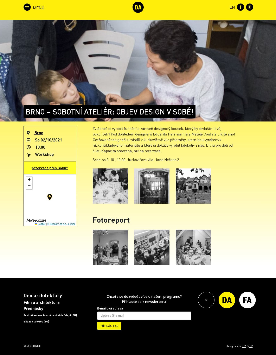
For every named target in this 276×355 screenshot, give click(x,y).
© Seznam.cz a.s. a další (61, 224)
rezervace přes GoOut (50, 168)
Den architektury (43, 295)
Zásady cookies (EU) (36, 321)
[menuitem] (231, 6)
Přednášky (33, 308)
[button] (49, 197)
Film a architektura (42, 302)
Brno (38, 132)
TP (251, 346)
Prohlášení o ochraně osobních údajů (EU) (50, 315)
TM (244, 346)
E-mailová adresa (110, 308)
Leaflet (40, 224)
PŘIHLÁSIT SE (109, 326)
